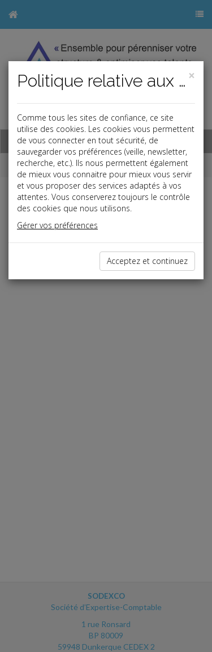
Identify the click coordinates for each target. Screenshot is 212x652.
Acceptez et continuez (147, 260)
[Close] (191, 76)
